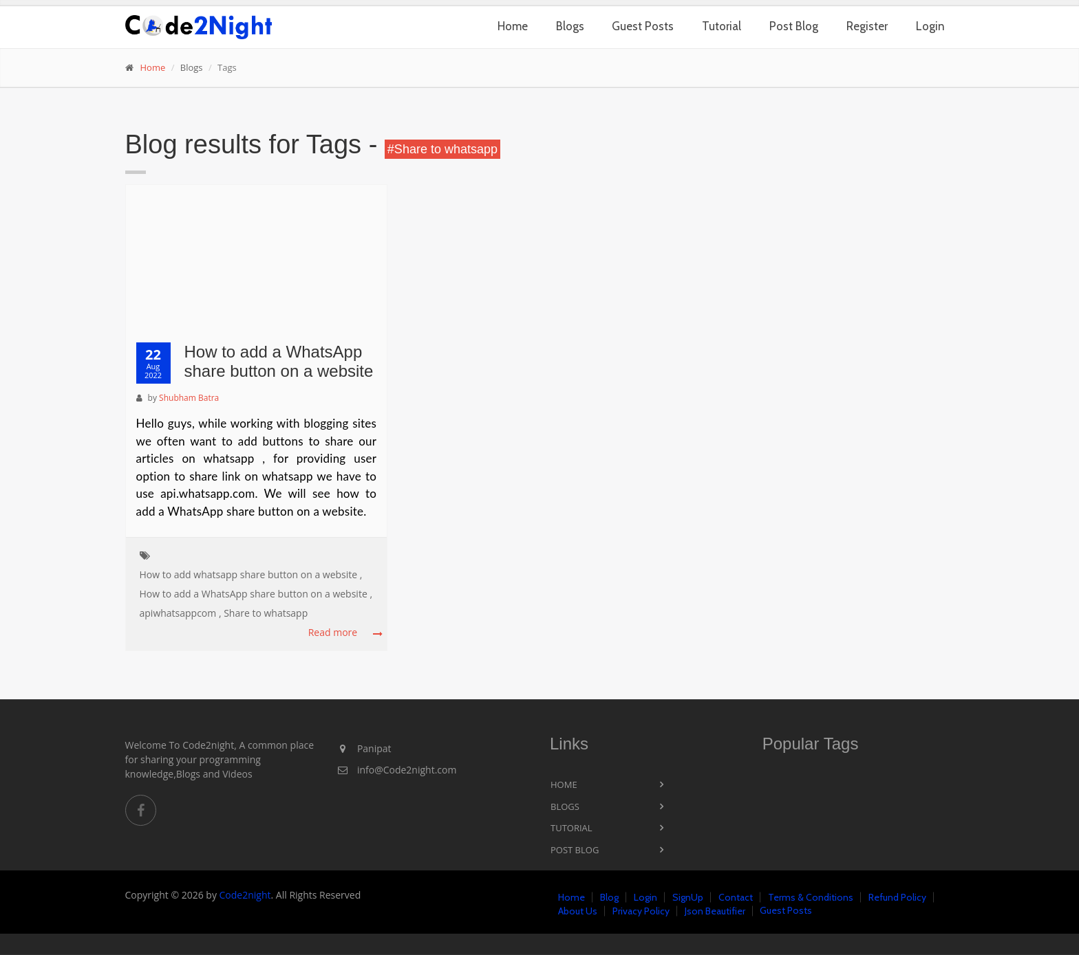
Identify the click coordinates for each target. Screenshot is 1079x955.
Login (930, 26)
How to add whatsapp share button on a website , (251, 574)
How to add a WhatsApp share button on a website (279, 361)
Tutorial (721, 26)
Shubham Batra (189, 398)
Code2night (245, 894)
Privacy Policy (641, 910)
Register (867, 26)
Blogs (570, 26)
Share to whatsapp (266, 612)
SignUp (687, 897)
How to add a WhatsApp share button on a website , (256, 593)
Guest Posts (643, 26)
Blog (609, 897)
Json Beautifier (715, 910)
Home (513, 26)
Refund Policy (897, 897)
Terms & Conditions (810, 897)
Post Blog (793, 26)
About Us (577, 910)
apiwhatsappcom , (181, 612)
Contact (735, 897)
